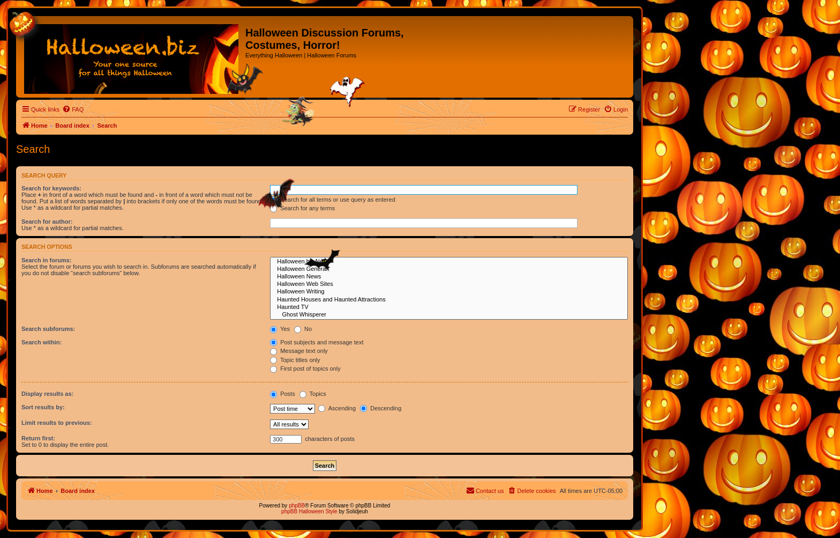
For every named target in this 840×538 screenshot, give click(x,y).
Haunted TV (449, 307)
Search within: (41, 342)
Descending (380, 408)
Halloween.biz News (449, 262)
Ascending (337, 408)
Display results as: (47, 393)
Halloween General (449, 269)
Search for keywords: (51, 188)
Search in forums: (46, 260)
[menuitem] (73, 109)
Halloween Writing (449, 292)
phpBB (297, 505)
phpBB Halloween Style (309, 511)
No (303, 329)
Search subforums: (48, 329)
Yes (280, 329)
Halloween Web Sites (449, 284)
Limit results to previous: (56, 422)
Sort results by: (43, 407)
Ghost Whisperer (449, 315)
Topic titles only (295, 360)
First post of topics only (305, 368)
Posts (282, 393)
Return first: (38, 438)
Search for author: (46, 221)
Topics (312, 393)
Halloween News (449, 277)
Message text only (299, 351)
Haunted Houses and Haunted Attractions (449, 300)
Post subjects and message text (316, 342)
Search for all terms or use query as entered (332, 199)
